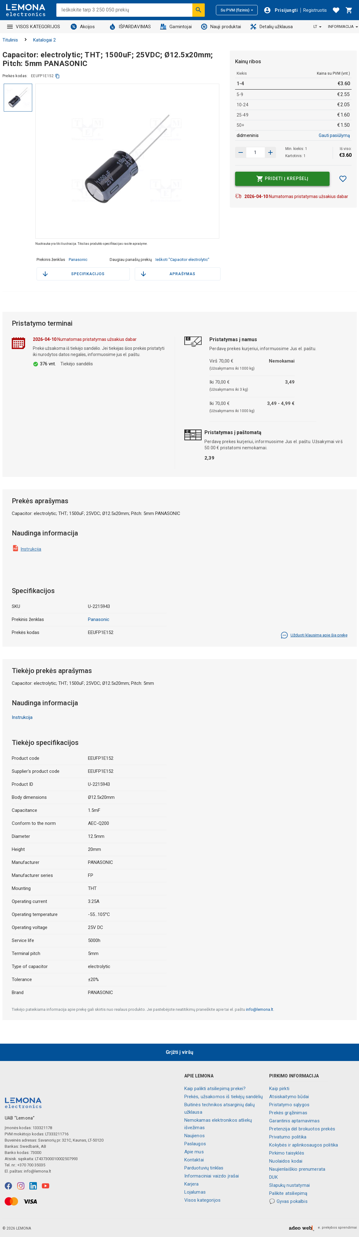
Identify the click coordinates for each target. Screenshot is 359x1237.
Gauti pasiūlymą (334, 135)
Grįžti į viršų (179, 1052)
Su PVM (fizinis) (237, 10)
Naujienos (194, 1135)
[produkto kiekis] (255, 152)
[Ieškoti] (198, 9)
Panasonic (78, 259)
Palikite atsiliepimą (288, 1193)
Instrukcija (31, 549)
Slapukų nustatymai (289, 1185)
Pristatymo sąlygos (289, 1104)
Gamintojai (176, 27)
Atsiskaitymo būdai (289, 1096)
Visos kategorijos (202, 1200)
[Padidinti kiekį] (240, 152)
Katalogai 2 (44, 40)
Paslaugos (195, 1144)
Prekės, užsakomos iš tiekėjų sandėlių (223, 1096)
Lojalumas (195, 1192)
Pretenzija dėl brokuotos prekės (302, 1129)
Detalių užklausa (271, 27)
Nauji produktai (221, 27)
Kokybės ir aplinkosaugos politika (303, 1145)
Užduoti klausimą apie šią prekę (314, 635)
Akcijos (83, 27)
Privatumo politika (287, 1137)
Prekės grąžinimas (288, 1113)
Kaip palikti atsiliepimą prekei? (215, 1088)
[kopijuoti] (57, 76)
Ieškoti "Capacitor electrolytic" (182, 259)
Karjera (191, 1184)
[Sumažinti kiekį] (270, 152)
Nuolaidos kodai (285, 1161)
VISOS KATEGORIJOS (33, 26)
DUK (273, 1177)
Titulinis (10, 40)
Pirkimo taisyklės (286, 1153)
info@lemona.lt (259, 1009)
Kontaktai (194, 1160)
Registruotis (315, 10)
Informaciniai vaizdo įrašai (211, 1176)
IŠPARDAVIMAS (130, 27)
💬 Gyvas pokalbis (288, 1201)
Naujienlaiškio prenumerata (297, 1169)
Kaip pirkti (279, 1088)
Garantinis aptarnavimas (294, 1121)
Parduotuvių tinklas (204, 1168)
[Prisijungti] (280, 10)
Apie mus (194, 1152)
